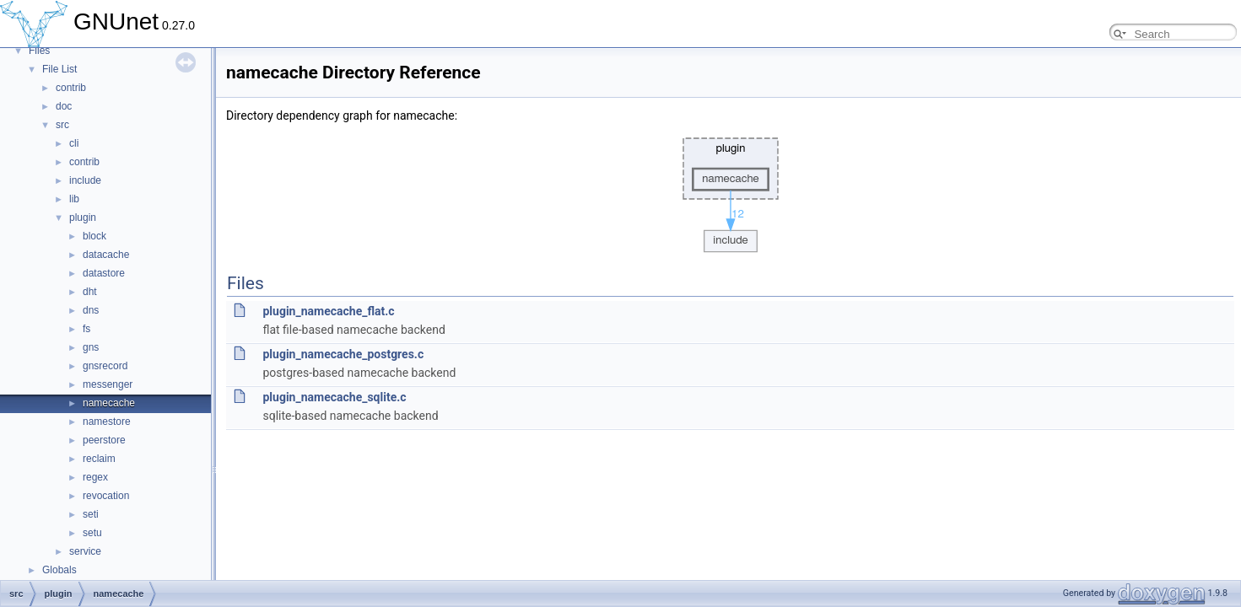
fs (86, 329)
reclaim (99, 459)
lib (74, 199)
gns (91, 347)
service (85, 551)
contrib (71, 88)
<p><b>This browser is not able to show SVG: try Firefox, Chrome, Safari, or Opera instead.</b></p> (730, 190)
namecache (109, 403)
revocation (106, 496)
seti (91, 514)
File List (59, 69)
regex (95, 477)
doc (64, 106)
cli (73, 143)
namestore (107, 421)
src (62, 125)
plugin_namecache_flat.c (328, 311)
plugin (82, 217)
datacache (106, 255)
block (94, 236)
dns (91, 310)
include (85, 180)
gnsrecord (105, 366)
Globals (59, 570)
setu (92, 533)
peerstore (104, 440)
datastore (104, 273)
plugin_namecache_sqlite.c (334, 397)
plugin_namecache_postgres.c (343, 354)
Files (39, 50)
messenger (107, 384)
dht (90, 292)
